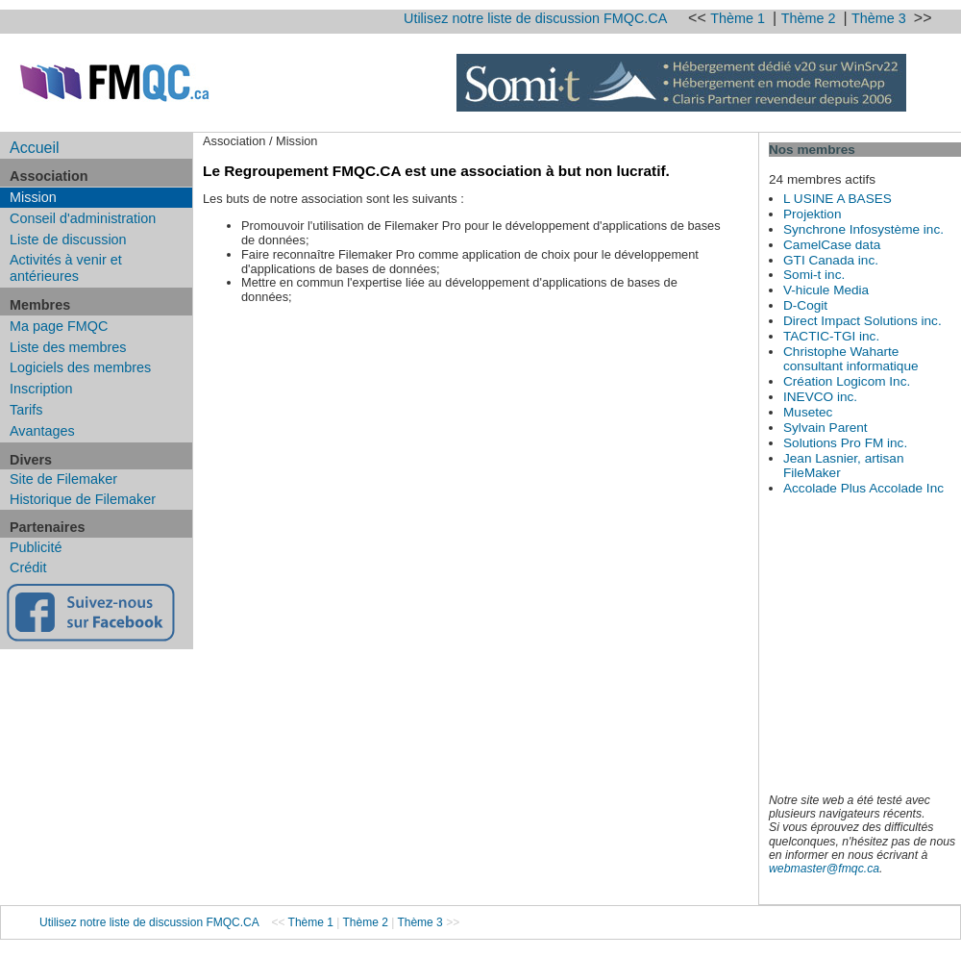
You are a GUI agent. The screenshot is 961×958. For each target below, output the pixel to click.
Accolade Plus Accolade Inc (863, 488)
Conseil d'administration (83, 218)
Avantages (42, 431)
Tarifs (26, 409)
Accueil (35, 147)
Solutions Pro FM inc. (845, 443)
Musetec (807, 412)
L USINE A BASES (837, 198)
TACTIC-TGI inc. (831, 336)
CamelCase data (831, 245)
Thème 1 (739, 18)
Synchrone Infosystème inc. (863, 229)
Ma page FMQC (59, 326)
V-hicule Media (826, 290)
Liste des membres (68, 347)
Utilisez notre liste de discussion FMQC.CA (535, 18)
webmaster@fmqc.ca (824, 868)
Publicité (36, 547)
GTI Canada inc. (830, 260)
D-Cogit (805, 305)
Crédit (28, 567)
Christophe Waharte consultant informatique (851, 359)
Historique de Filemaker (83, 499)
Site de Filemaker (63, 479)
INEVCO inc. (820, 397)
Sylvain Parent (825, 427)
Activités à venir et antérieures (66, 268)
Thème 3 (880, 18)
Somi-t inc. (814, 274)
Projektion (812, 214)
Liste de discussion (68, 239)
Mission (33, 197)
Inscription (41, 388)
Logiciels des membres (80, 367)
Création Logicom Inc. (846, 381)
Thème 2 (810, 18)
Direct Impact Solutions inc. (862, 321)
